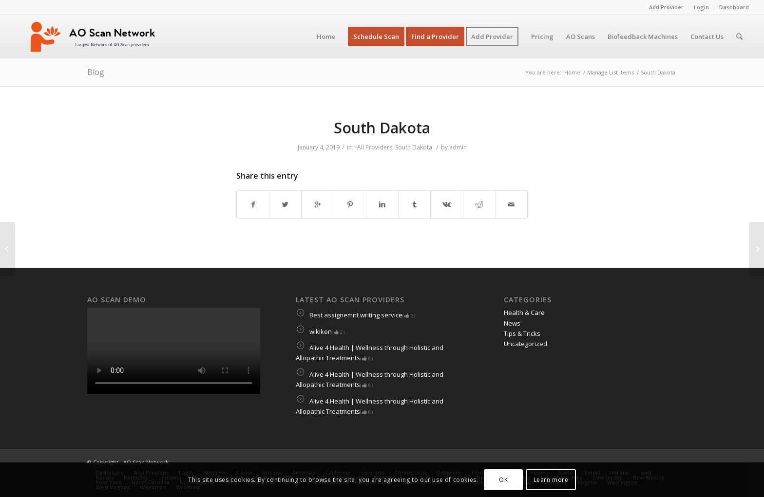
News (512, 323)
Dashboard (734, 7)
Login (701, 7)
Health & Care (524, 312)
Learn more (551, 480)
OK (503, 480)
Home (572, 72)
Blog (95, 72)
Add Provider (666, 7)
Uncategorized (525, 343)
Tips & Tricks (522, 333)
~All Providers (372, 147)
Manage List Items (610, 72)
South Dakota (382, 128)
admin (458, 147)
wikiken (320, 331)
